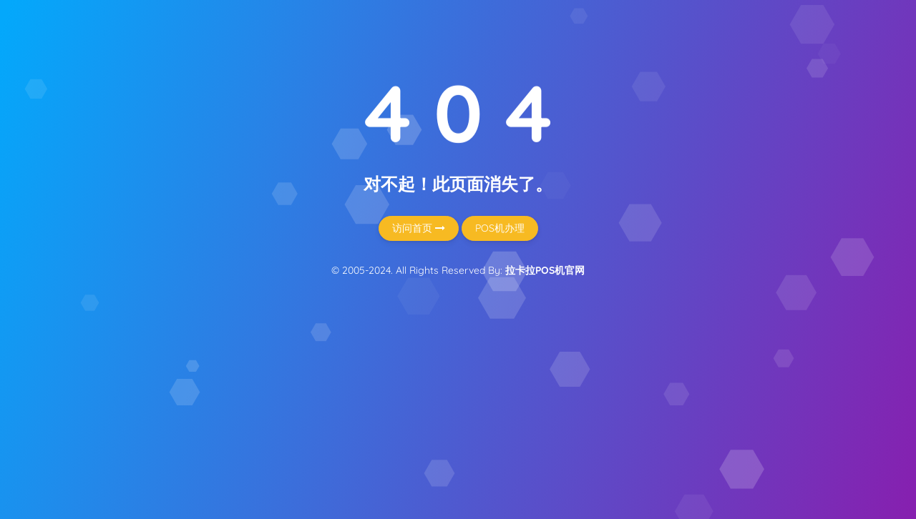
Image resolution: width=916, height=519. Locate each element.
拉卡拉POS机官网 (545, 270)
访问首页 (418, 228)
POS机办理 (500, 228)
